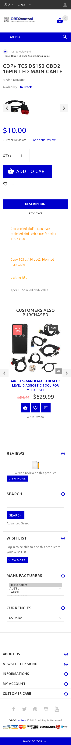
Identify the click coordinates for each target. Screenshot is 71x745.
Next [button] (64, 108)
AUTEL (35, 589)
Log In (11, 547)
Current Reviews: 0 (15, 140)
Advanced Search (18, 523)
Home (5, 51)
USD (9, 4)
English (24, 4)
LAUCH (35, 592)
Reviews (35, 213)
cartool (18, 720)
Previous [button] (7, 108)
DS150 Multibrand (21, 51)
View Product (25, 407)
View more (17, 478)
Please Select (35, 585)
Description (35, 204)
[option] (35, 107)
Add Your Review (44, 140)
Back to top (35, 741)
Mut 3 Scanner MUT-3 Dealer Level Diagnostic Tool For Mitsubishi (35, 385)
